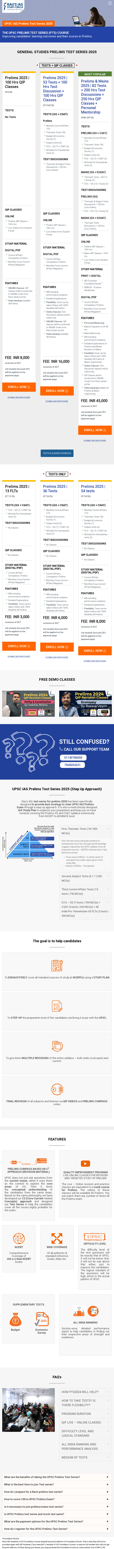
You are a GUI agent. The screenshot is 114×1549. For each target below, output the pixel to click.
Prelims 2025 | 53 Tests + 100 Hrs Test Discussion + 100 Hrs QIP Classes (55, 89)
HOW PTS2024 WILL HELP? (80, 1392)
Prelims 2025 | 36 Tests (55, 488)
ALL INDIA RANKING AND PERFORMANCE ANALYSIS (80, 1447)
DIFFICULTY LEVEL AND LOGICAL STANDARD (78, 1433)
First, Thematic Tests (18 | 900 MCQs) (79, 831)
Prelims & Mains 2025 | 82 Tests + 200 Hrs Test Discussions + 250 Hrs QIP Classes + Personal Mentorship (95, 96)
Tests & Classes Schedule (57, 453)
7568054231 (72, 765)
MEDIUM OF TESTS (74, 1457)
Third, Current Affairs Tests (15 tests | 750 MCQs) (80, 891)
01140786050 (73, 757)
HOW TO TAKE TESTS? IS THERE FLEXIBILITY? (78, 1403)
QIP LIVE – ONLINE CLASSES (81, 1422)
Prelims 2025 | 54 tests (93, 488)
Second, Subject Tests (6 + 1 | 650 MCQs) (82, 878)
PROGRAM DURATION (76, 1414)
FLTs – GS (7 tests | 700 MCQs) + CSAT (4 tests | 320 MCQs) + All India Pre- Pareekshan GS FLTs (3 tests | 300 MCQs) (85, 909)
